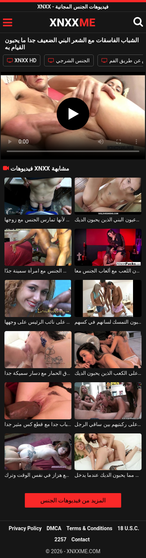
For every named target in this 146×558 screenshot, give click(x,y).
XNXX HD (22, 60)
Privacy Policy (25, 528)
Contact (81, 539)
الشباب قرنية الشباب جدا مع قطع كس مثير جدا (38, 424)
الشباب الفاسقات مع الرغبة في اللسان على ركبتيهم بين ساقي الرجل (108, 424)
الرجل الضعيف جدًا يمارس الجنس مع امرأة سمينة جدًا (38, 271)
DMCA (54, 528)
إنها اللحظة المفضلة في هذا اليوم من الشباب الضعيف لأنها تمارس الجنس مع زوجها (38, 219)
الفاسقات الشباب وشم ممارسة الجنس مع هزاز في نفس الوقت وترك (38, 475)
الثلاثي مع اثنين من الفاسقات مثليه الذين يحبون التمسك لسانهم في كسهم (108, 322)
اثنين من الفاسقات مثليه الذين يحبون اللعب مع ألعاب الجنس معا (108, 271)
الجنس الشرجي (69, 60)
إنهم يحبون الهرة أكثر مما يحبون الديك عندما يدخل (108, 475)
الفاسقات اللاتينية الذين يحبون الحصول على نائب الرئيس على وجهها (38, 322)
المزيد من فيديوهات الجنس (73, 500)
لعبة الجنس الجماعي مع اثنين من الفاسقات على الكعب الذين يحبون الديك (108, 373)
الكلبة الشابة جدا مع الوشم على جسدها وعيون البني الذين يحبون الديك (108, 219)
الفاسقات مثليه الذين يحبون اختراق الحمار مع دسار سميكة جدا (38, 373)
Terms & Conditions (89, 528)
